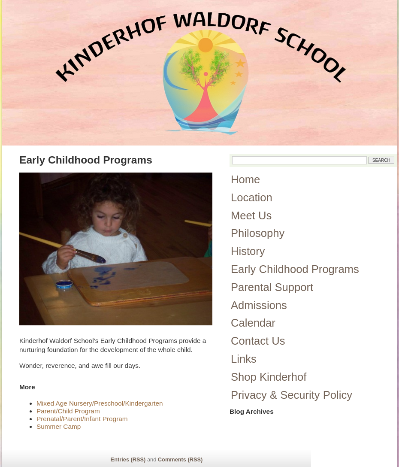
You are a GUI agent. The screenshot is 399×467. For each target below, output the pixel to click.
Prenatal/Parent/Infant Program (82, 418)
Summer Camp (58, 426)
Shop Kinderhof (268, 377)
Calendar (253, 323)
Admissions (259, 305)
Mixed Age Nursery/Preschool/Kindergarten (99, 403)
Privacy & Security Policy (291, 395)
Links (244, 359)
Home (245, 179)
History (248, 251)
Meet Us (251, 215)
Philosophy (257, 233)
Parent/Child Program (68, 411)
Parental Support (272, 287)
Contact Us (258, 341)
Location (251, 197)
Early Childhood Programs (295, 269)
